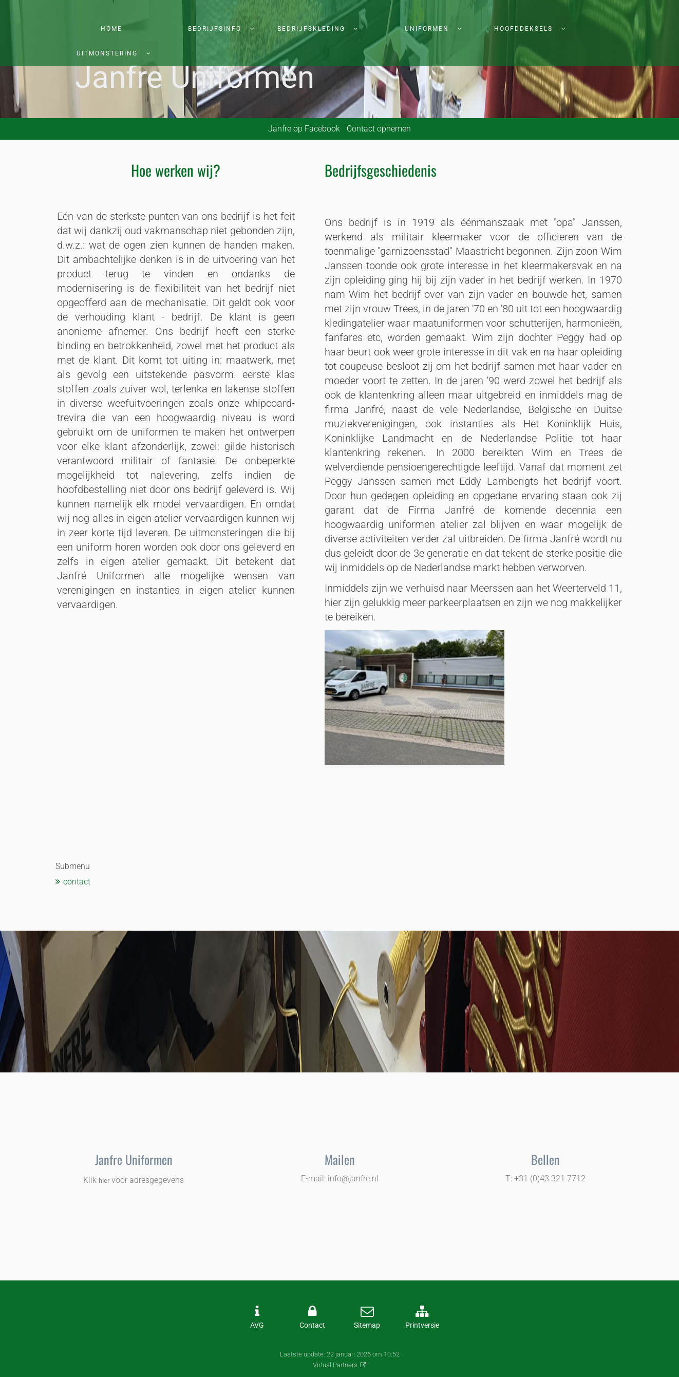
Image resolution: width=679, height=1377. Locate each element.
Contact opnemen (379, 129)
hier (104, 1180)
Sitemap (367, 1325)
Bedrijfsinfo (214, 28)
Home (111, 28)
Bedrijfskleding (311, 28)
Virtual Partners (335, 1365)
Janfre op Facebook (304, 129)
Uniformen (427, 28)
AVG (257, 1325)
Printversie (422, 1325)
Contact (312, 1325)
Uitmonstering (107, 53)
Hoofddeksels (523, 28)
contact (76, 881)
